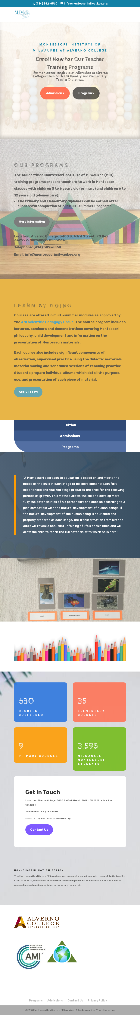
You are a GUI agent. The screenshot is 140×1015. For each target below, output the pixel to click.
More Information (32, 221)
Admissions (55, 93)
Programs (86, 93)
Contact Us (39, 830)
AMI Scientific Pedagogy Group (47, 322)
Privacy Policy (97, 1000)
